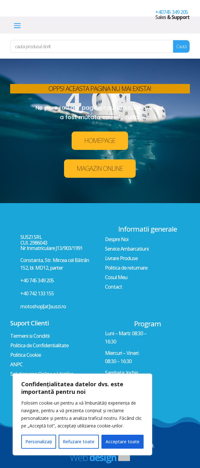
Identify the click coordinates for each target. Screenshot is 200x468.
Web (93, 457)
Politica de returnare (126, 268)
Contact (113, 287)
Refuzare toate (78, 442)
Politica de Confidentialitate (39, 346)
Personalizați (38, 442)
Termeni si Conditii (29, 336)
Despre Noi (116, 240)
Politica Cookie (25, 355)
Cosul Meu (116, 278)
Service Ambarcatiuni (127, 249)
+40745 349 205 (171, 12)
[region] (82, 414)
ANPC (16, 365)
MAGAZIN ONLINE (100, 168)
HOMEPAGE (99, 140)
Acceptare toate (122, 442)
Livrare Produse (121, 259)
